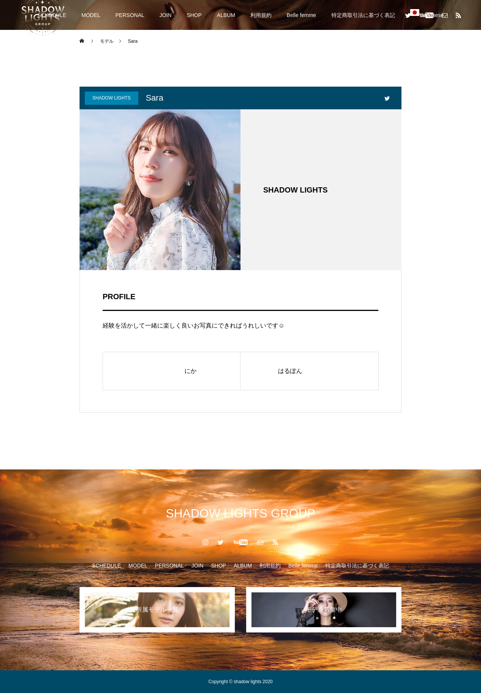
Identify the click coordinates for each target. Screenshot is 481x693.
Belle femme (301, 15)
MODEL (90, 15)
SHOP (194, 15)
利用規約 (261, 15)
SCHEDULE (106, 565)
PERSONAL (130, 15)
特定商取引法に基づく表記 (363, 15)
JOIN (165, 15)
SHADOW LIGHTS (111, 98)
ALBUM (226, 15)
